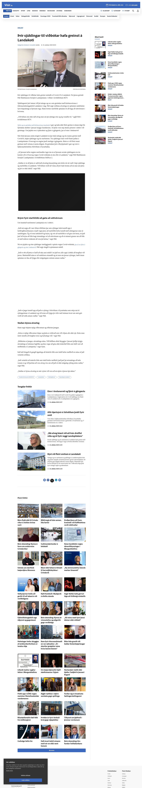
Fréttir (109, 744)
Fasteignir (125, 747)
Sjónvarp (110, 756)
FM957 (124, 758)
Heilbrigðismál (59, 380)
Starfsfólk (33, 763)
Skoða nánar (9, 775)
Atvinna (124, 749)
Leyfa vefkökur (36, 780)
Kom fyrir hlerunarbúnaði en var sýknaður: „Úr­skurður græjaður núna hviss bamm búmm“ (51, 630)
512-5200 (36, 751)
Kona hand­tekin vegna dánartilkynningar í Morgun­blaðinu (73, 545)
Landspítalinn (46, 380)
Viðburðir (125, 751)
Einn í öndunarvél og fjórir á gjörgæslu (66, 395)
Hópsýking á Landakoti (75, 380)
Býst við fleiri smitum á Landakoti (64, 458)
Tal (123, 763)
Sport (109, 749)
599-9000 (16, 762)
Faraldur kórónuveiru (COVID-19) (28, 380)
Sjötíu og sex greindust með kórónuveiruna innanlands (37, 125)
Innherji (124, 744)
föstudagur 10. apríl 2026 (116, 5)
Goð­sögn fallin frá (23, 715)
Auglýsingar (34, 754)
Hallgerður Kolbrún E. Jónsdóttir (27, 45)
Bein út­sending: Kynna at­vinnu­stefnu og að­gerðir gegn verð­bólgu (115, 117)
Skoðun (110, 754)
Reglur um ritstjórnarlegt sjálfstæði (18, 752)
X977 (123, 761)
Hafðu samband (35, 756)
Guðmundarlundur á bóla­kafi (50, 543)
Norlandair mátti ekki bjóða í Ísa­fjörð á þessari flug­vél (115, 139)
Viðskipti (110, 747)
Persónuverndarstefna (17, 755)
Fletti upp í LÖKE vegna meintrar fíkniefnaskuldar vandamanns (116, 85)
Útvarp (110, 758)
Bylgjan (124, 756)
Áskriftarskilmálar (35, 760)
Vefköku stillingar (15, 780)
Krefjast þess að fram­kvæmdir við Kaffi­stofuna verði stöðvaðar (115, 128)
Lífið (109, 751)
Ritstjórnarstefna (35, 758)
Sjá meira (51, 721)
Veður (124, 754)
